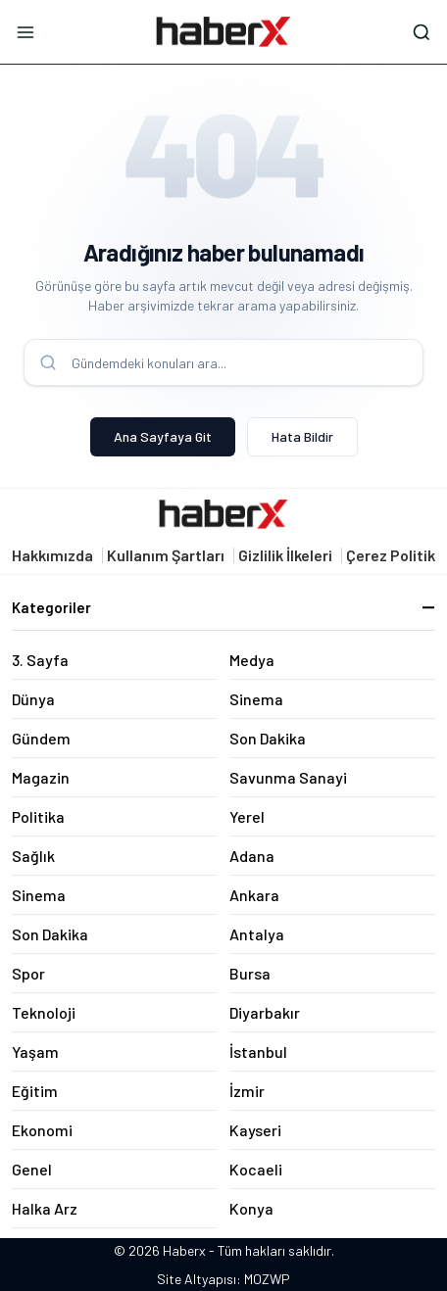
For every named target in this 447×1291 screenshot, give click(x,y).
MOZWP (267, 1278)
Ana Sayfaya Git (163, 436)
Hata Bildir (302, 436)
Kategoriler (223, 607)
